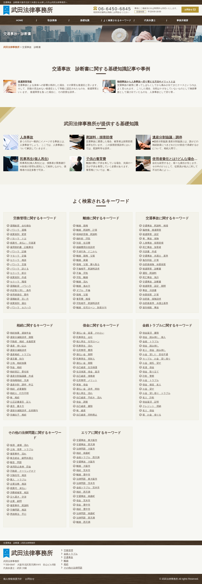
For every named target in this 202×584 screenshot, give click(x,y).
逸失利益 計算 (151, 260)
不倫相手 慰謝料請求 (88, 268)
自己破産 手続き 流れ (89, 397)
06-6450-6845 (114, 9)
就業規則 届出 (18, 303)
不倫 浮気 (82, 273)
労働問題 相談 (18, 509)
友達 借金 (148, 367)
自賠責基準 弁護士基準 (155, 303)
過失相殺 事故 (151, 307)
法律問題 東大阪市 (86, 479)
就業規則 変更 (18, 234)
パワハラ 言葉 (18, 264)
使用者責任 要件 (19, 294)
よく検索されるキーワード (117, 20)
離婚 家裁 (82, 260)
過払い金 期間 (84, 354)
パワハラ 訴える (19, 268)
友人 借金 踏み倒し (154, 350)
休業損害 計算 (151, 294)
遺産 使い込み (18, 345)
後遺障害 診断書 (152, 268)
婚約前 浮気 (83, 238)
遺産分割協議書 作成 (21, 376)
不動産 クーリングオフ (23, 471)
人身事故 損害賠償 (153, 243)
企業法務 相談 (18, 484)
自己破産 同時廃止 (86, 414)
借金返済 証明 (151, 401)
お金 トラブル (151, 380)
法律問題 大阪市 (85, 448)
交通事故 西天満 (85, 444)
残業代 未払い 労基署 (23, 243)
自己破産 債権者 (85, 376)
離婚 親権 (82, 225)
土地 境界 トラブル (21, 449)
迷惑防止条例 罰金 (20, 466)
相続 (66, 564)
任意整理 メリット (86, 380)
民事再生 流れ (84, 345)
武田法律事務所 (28, 10)
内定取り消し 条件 (20, 290)
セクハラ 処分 (18, 273)
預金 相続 (16, 367)
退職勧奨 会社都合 (20, 225)
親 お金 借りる (152, 414)
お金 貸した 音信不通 (155, 354)
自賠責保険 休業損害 (154, 264)
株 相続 (14, 397)
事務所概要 (182, 20)
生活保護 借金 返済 (88, 371)
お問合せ (29, 579)
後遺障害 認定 (151, 234)
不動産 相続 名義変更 (23, 341)
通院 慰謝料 (149, 273)
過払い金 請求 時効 (88, 389)
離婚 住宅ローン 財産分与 (91, 307)
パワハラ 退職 (18, 230)
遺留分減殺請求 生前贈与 (24, 410)
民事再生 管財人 (85, 358)
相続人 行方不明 (19, 393)
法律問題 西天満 (85, 517)
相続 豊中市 (83, 509)
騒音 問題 (16, 462)
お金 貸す (148, 389)
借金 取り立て (151, 371)
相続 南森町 (83, 453)
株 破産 (81, 410)
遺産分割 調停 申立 (21, 384)
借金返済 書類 (151, 333)
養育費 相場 (83, 299)
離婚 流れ (82, 281)
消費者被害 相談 (19, 492)
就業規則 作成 (18, 277)
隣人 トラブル (18, 479)
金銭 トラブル (151, 341)
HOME (19, 20)
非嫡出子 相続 (18, 414)
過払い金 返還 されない (90, 333)
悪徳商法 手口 (18, 514)
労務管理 (68, 550)
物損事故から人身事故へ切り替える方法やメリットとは (146, 81)
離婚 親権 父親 (85, 255)
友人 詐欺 (148, 397)
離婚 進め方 (83, 286)
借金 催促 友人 (152, 384)
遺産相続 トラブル (20, 354)
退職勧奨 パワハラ (20, 286)
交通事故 (68, 557)
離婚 (66, 560)
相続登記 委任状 (19, 371)
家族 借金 (82, 384)
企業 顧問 (16, 501)
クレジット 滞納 (152, 406)
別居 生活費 (83, 243)
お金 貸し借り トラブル (156, 393)
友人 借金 (148, 410)
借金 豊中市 (83, 504)
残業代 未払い (18, 488)
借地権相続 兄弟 (19, 380)
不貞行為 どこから (86, 251)
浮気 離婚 (82, 277)
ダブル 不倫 (83, 290)
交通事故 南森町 (85, 496)
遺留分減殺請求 (18, 350)
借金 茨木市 (83, 500)
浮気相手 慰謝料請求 (88, 303)
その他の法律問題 (73, 567)
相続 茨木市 (83, 470)
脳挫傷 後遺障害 (152, 230)
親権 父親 (82, 294)
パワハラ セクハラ (20, 307)
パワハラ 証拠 (18, 251)
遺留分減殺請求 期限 (21, 337)
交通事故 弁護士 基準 (155, 255)
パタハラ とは (18, 238)
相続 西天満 (83, 492)
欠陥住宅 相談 (18, 475)
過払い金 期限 (84, 363)
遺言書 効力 (17, 358)
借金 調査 (82, 401)
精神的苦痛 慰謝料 (86, 234)
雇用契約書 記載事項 (21, 247)
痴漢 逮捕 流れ (19, 445)
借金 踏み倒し (151, 345)
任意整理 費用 (84, 350)
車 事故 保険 (151, 238)
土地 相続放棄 (18, 363)
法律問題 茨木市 (85, 483)
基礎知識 (84, 20)
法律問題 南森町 (85, 513)
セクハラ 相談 (18, 260)
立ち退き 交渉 (18, 496)
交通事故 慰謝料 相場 (155, 225)
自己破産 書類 (84, 406)
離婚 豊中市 (83, 474)
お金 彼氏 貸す (152, 363)
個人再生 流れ (84, 393)
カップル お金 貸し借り (156, 358)
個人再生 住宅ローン (88, 341)
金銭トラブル (71, 554)
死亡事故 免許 (151, 277)
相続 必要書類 (18, 389)
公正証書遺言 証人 (20, 401)
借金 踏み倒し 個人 (154, 337)
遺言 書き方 (17, 406)
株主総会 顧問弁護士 (21, 458)
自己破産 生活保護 (86, 367)
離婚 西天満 (83, 522)
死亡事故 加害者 (152, 247)
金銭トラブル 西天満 (88, 457)
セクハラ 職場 (18, 281)
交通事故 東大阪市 (86, 440)
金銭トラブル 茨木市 (88, 487)
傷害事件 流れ (18, 453)
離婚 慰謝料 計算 (86, 230)
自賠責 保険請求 (152, 299)
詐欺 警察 (148, 376)
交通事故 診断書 (152, 281)
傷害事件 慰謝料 (19, 505)
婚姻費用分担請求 (85, 247)
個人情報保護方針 (12, 579)
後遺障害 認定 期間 (154, 286)
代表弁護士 (150, 20)
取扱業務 (52, 20)
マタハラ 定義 (18, 255)
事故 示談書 (149, 290)
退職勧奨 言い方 (19, 299)
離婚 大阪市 (83, 466)
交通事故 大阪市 (85, 461)
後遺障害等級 (25, 81)
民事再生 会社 (84, 337)
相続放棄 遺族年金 (20, 333)
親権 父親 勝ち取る (88, 264)
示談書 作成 (149, 251)
